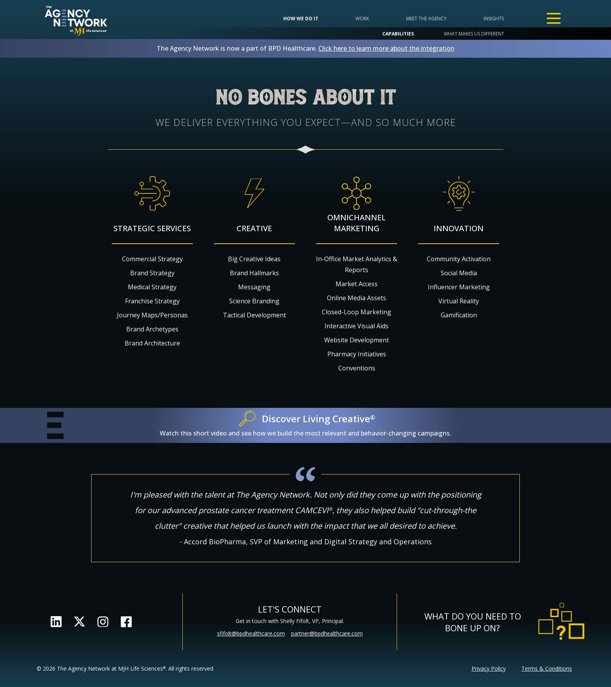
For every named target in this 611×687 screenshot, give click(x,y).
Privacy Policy (488, 668)
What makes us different (474, 33)
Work (362, 18)
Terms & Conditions (546, 668)
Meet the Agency (426, 18)
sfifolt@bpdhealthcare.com (251, 633)
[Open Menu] (553, 18)
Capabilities (398, 33)
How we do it (300, 18)
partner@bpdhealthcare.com (327, 633)
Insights (494, 18)
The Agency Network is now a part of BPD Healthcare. (305, 48)
